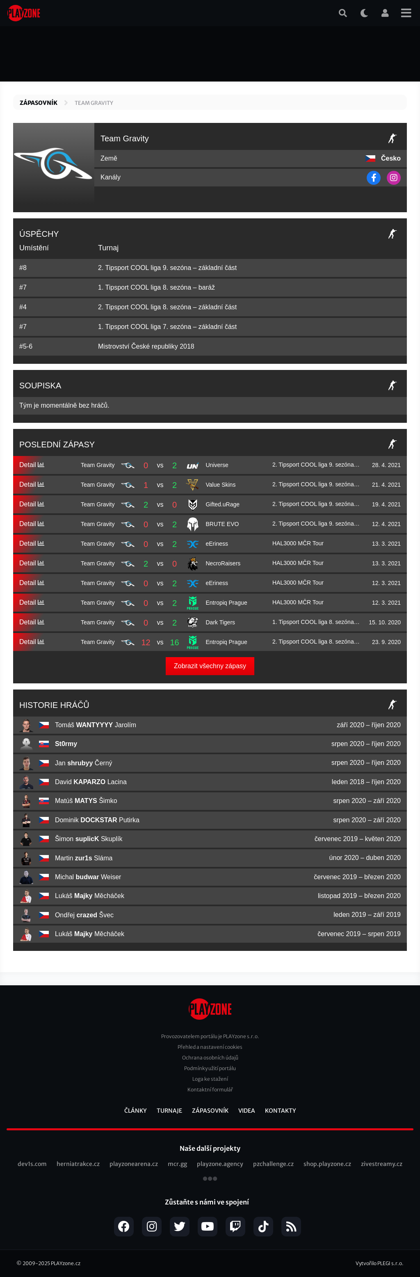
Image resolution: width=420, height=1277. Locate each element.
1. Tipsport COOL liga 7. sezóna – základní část (167, 326)
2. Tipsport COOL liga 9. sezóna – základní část (167, 267)
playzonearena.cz (134, 1164)
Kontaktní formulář (210, 1089)
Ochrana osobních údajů (210, 1058)
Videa (246, 1110)
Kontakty (280, 1110)
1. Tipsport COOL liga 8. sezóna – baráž (156, 287)
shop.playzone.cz (327, 1164)
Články (135, 1110)
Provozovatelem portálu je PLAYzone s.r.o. (210, 1036)
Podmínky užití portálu (210, 1068)
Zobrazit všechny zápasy (210, 665)
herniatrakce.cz (78, 1164)
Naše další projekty (210, 1148)
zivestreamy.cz (381, 1164)
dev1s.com (32, 1164)
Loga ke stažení (210, 1079)
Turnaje (169, 1110)
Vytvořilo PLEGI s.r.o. (380, 1263)
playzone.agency (220, 1164)
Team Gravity (94, 103)
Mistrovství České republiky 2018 (146, 346)
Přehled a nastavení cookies (210, 1047)
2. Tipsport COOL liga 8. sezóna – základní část (167, 307)
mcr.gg (177, 1164)
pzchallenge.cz (273, 1164)
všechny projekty (210, 1179)
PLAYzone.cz (65, 1263)
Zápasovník (38, 103)
